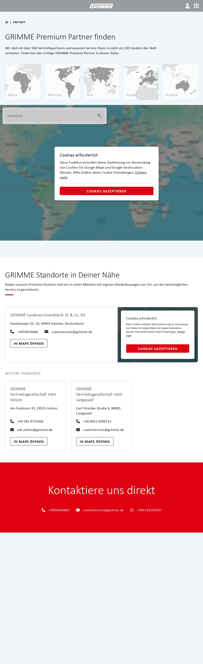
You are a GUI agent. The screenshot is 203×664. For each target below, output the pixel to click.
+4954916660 (24, 331)
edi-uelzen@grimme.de (31, 429)
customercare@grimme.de (68, 331)
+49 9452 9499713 (93, 421)
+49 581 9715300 (26, 421)
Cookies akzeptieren (106, 191)
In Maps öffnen (29, 343)
